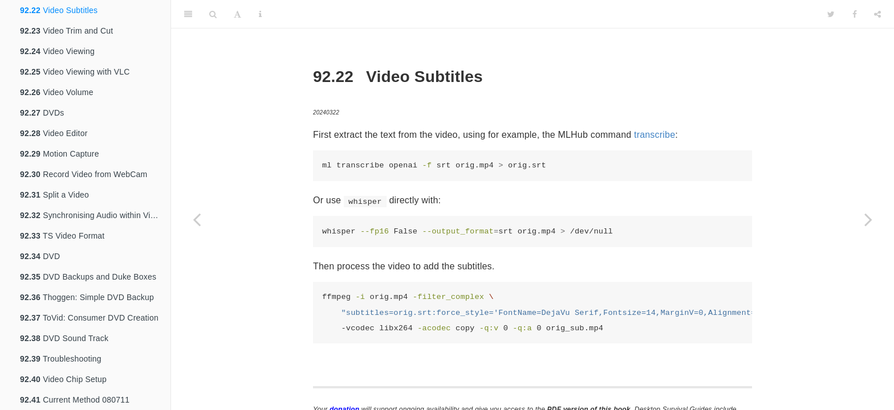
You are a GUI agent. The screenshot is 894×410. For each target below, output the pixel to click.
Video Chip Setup (63, 379)
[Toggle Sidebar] (188, 14)
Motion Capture (59, 153)
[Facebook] (854, 14)
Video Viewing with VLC (75, 71)
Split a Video (54, 194)
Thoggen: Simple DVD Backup (87, 297)
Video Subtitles (58, 10)
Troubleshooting (60, 358)
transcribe (654, 135)
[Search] (213, 14)
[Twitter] (831, 14)
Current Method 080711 (74, 399)
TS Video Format (62, 235)
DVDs (42, 112)
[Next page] (868, 219)
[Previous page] (196, 219)
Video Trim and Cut (66, 30)
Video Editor (54, 133)
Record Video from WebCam (83, 174)
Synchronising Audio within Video (92, 215)
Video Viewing (57, 51)
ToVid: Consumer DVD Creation (89, 317)
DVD (40, 256)
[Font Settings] (237, 14)
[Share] (877, 14)
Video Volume (57, 92)
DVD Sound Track (64, 338)
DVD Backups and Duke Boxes (88, 276)
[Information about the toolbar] (260, 14)
